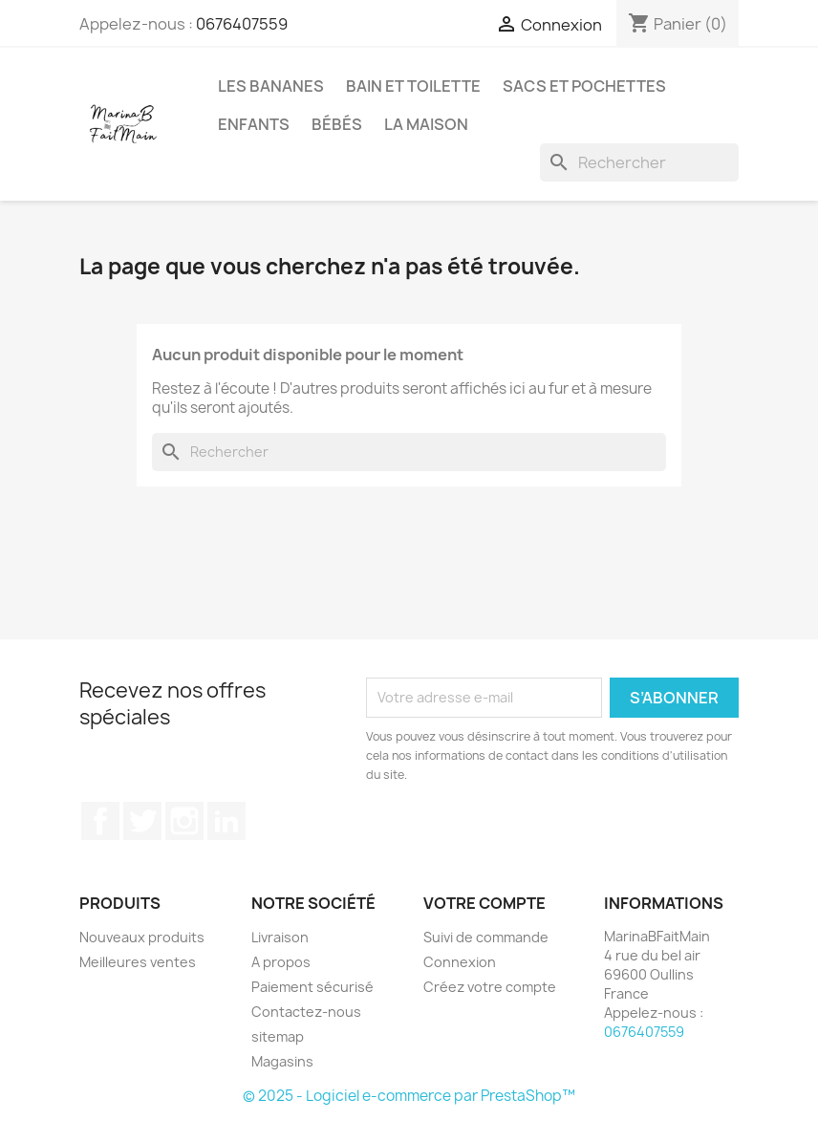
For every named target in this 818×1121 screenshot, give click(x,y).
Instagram (184, 821)
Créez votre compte (489, 987)
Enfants (254, 124)
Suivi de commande (486, 937)
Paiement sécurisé (312, 987)
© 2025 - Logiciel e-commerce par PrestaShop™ (409, 1096)
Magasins (282, 1061)
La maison (426, 124)
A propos (281, 962)
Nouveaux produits (141, 937)
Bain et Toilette (413, 86)
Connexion (459, 962)
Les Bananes (271, 86)
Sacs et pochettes (584, 86)
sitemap (277, 1036)
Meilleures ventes (137, 962)
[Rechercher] (639, 162)
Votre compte (484, 903)
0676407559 (242, 23)
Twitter (142, 821)
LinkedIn (226, 821)
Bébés (337, 124)
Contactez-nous (306, 1011)
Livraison (280, 937)
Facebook (100, 821)
